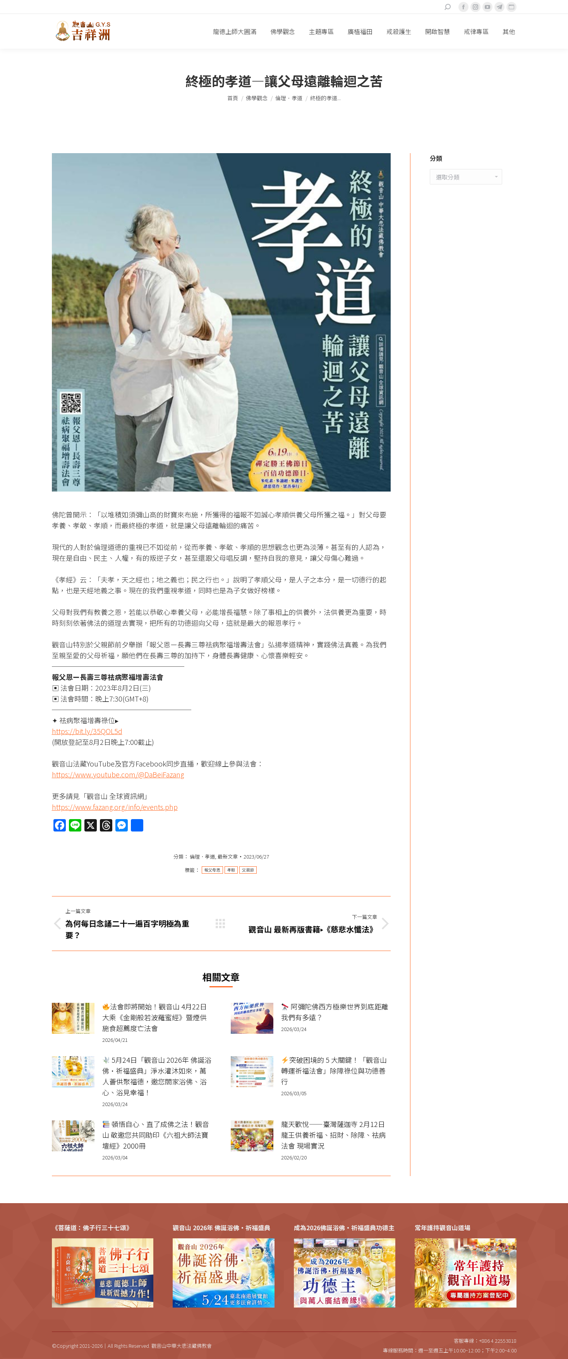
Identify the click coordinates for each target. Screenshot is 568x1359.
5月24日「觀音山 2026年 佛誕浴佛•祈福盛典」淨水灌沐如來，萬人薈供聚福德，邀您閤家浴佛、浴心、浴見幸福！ (157, 1076)
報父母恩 (212, 870)
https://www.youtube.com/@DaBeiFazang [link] (118, 774)
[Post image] (73, 1018)
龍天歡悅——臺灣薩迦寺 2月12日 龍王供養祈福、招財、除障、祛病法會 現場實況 (333, 1135)
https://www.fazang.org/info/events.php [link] (115, 807)
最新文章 (228, 856)
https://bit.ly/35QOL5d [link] (87, 731)
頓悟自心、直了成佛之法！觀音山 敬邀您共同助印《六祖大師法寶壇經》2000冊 (155, 1135)
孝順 (231, 870)
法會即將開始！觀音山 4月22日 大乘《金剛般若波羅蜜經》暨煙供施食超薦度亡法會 (154, 1017)
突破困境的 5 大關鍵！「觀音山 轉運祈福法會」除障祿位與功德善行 (334, 1070)
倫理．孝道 (202, 856)
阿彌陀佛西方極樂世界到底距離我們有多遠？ (334, 1011)
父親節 (248, 870)
